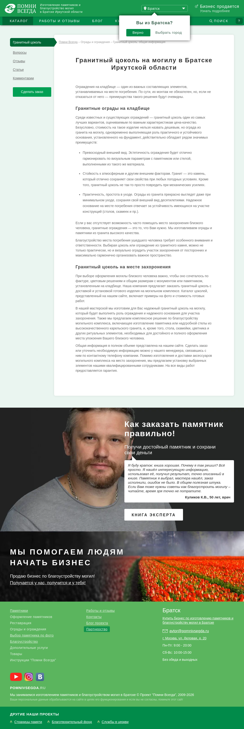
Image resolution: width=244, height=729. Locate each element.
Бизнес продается (219, 6)
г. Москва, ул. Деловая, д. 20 (184, 638)
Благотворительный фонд (72, 722)
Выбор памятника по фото (32, 635)
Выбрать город (168, 32)
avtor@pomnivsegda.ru (189, 631)
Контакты (94, 617)
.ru (28, 688)
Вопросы (19, 52)
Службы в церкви (115, 722)
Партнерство (96, 629)
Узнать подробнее (215, 11)
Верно (138, 32)
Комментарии (23, 78)
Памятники (19, 611)
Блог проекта (97, 623)
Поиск (221, 21)
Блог (97, 21)
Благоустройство (24, 641)
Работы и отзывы (59, 21)
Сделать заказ (32, 92)
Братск (171, 610)
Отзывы (19, 61)
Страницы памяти (28, 722)
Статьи (18, 70)
